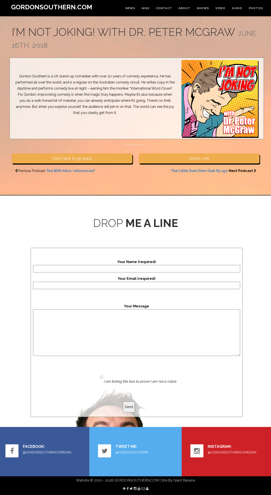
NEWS (130, 8)
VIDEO (220, 8)
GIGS (145, 8)
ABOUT (184, 8)
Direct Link (199, 158)
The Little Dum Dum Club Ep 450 (199, 171)
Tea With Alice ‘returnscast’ (70, 171)
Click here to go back (72, 158)
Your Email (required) (136, 283)
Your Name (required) (136, 266)
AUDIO (237, 8)
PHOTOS (256, 8)
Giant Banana (184, 480)
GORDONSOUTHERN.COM (51, 7)
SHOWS (203, 8)
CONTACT (164, 8)
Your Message (136, 330)
